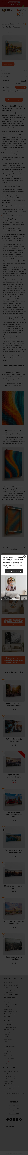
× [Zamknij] (24, 557)
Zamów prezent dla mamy (14, 571)
